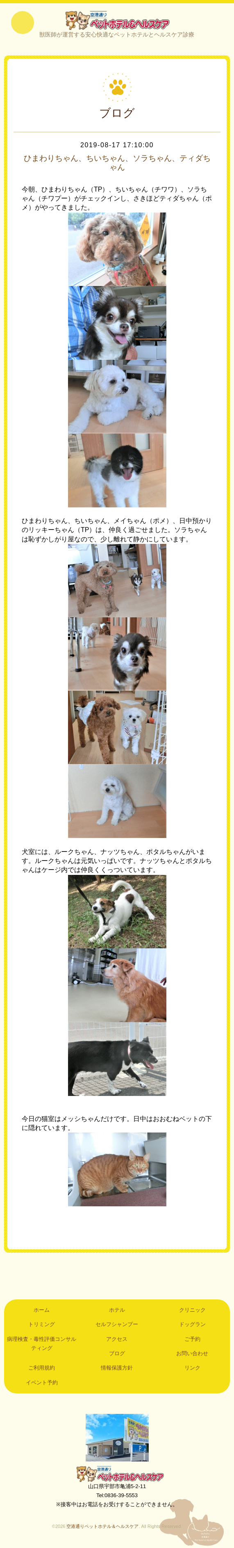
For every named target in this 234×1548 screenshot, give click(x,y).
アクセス (116, 1340)
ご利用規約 (41, 1369)
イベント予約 (42, 1383)
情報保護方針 (117, 1369)
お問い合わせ (192, 1354)
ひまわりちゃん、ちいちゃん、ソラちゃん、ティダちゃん (117, 164)
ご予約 (192, 1340)
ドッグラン (192, 1325)
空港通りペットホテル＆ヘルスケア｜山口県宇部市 (116, 20)
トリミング (41, 1325)
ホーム (42, 1311)
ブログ (117, 1354)
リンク (192, 1369)
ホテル (117, 1311)
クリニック (192, 1311)
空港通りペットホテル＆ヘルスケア (117, 1474)
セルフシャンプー (116, 1325)
